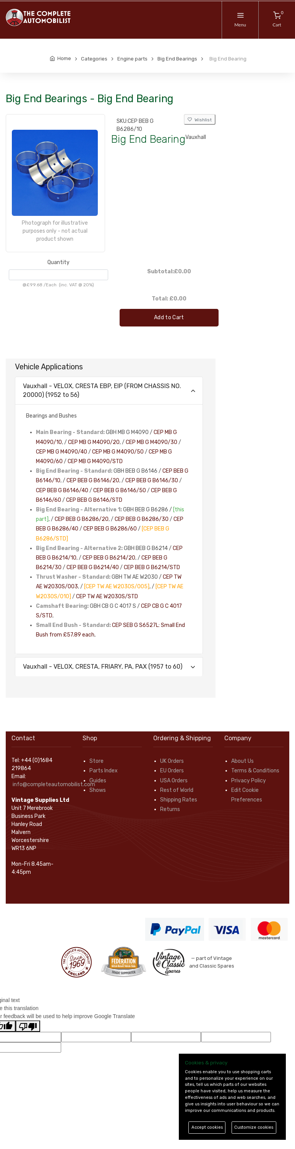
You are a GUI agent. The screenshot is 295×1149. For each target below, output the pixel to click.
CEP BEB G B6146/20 (92, 480)
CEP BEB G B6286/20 (82, 519)
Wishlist (200, 119)
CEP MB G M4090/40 (61, 452)
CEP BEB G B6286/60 (110, 529)
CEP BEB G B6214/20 (109, 558)
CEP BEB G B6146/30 (151, 480)
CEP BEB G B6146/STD (94, 500)
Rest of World (176, 790)
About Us (242, 761)
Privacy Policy (248, 780)
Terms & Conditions (255, 770)
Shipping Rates (178, 799)
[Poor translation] (28, 1026)
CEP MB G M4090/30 (151, 442)
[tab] (109, 391)
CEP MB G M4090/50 (118, 452)
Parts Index (103, 770)
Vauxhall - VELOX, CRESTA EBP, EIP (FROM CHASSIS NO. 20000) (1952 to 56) (102, 390)
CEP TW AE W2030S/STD (107, 596)
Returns (170, 809)
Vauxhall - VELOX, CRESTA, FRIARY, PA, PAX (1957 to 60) (102, 666)
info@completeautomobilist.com (54, 784)
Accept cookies (207, 1127)
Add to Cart (169, 317)
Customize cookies (253, 1127)
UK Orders (172, 761)
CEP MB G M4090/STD (95, 461)
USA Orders (174, 780)
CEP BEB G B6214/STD (152, 567)
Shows (97, 790)
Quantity (58, 262)
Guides (97, 780)
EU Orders (172, 770)
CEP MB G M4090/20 (94, 442)
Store (96, 761)
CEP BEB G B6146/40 (62, 490)
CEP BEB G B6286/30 (142, 519)
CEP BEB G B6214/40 (92, 567)
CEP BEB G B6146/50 (119, 490)
